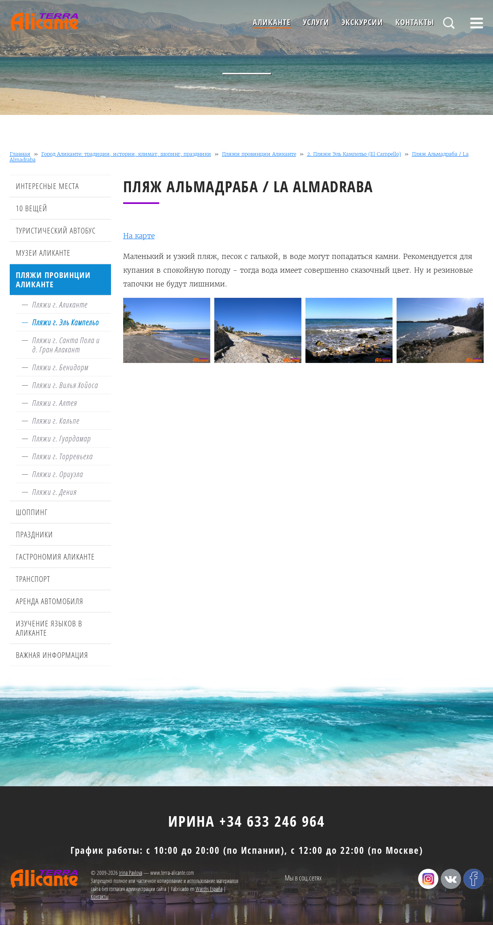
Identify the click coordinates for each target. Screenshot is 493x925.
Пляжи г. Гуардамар (61, 438)
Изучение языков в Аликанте (49, 628)
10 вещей (31, 208)
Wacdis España (209, 889)
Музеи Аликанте (43, 252)
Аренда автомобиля (49, 601)
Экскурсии (362, 22)
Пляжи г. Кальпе (55, 420)
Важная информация (52, 654)
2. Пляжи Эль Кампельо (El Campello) (354, 154)
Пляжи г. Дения (54, 491)
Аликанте (272, 22)
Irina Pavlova (130, 872)
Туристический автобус (56, 230)
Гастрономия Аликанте (55, 556)
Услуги (316, 22)
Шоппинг (32, 512)
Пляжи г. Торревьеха (62, 456)
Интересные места (47, 185)
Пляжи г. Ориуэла (57, 474)
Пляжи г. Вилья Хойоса (65, 385)
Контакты (414, 22)
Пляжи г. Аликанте (60, 304)
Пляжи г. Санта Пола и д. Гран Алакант (66, 345)
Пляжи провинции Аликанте (259, 154)
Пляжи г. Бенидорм (60, 367)
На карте (139, 235)
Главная (20, 154)
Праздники (34, 534)
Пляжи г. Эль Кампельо (65, 322)
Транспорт (33, 578)
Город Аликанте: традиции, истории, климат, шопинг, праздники (126, 154)
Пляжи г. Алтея (54, 402)
